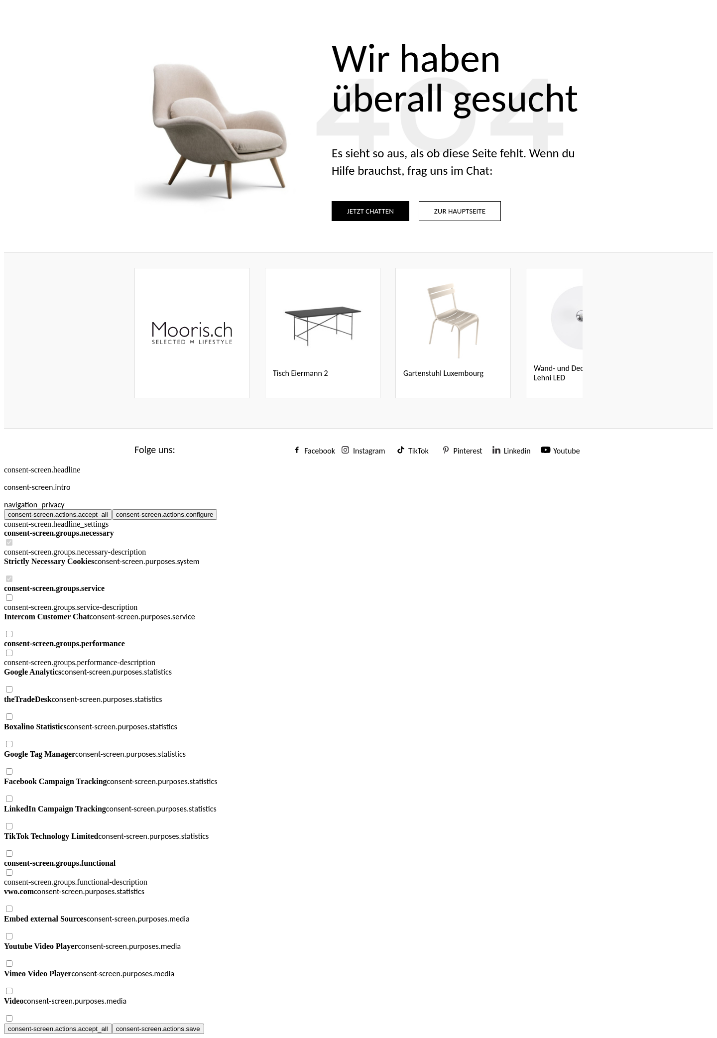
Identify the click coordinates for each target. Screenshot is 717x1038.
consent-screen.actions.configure (165, 514)
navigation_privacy (34, 504)
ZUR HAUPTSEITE (459, 211)
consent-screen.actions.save (158, 1029)
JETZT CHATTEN (370, 211)
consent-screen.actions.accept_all (58, 514)
